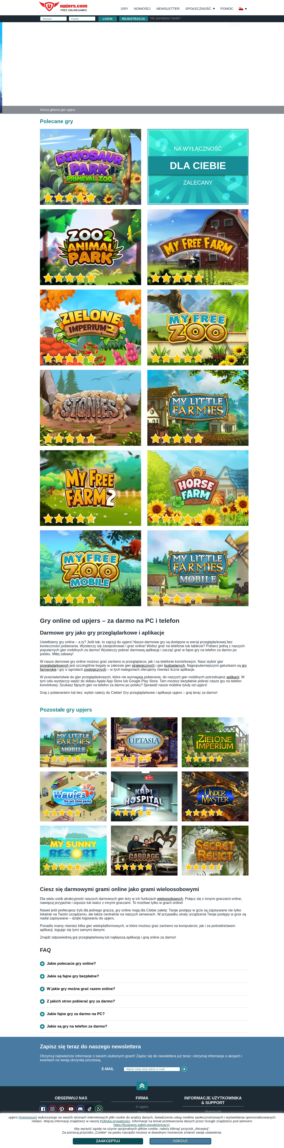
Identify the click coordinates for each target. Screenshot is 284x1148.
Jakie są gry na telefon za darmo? (77, 1026)
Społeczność (198, 8)
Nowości (142, 8)
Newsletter (168, 8)
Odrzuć (180, 1141)
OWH (180, 75)
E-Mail (108, 1069)
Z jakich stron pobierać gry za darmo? (81, 1001)
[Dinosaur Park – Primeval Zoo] (1, 67)
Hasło (159, 57)
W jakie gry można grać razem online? (81, 989)
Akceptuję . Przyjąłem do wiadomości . (187, 79)
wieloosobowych (170, 899)
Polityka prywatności (115, 1121)
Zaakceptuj (108, 1141)
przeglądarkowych (54, 665)
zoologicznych (95, 669)
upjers (63, 6)
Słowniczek (213, 1111)
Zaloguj (186, 28)
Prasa (142, 1112)
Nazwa (159, 39)
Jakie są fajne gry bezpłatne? (73, 976)
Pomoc (227, 8)
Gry (124, 8)
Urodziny (162, 66)
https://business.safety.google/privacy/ (142, 1125)
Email (158, 48)
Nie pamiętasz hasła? (165, 18)
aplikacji (233, 677)
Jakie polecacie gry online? (71, 963)
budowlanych (174, 665)
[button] (142, 1086)
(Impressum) (27, 1117)
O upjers (142, 1107)
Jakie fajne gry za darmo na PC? (76, 1014)
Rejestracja (133, 18)
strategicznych (143, 665)
